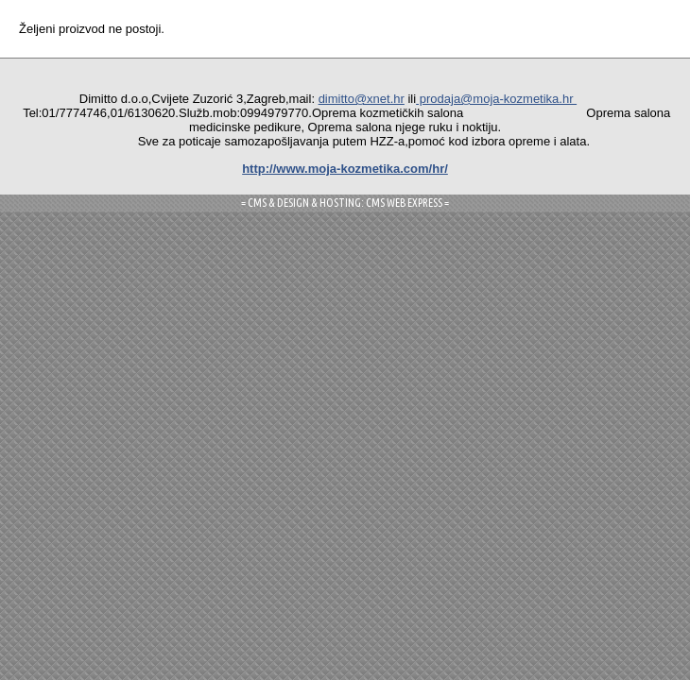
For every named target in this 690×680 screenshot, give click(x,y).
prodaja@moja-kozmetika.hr (496, 99)
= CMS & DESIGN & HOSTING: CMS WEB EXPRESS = (345, 202)
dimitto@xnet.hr (362, 99)
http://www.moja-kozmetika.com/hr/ (345, 169)
